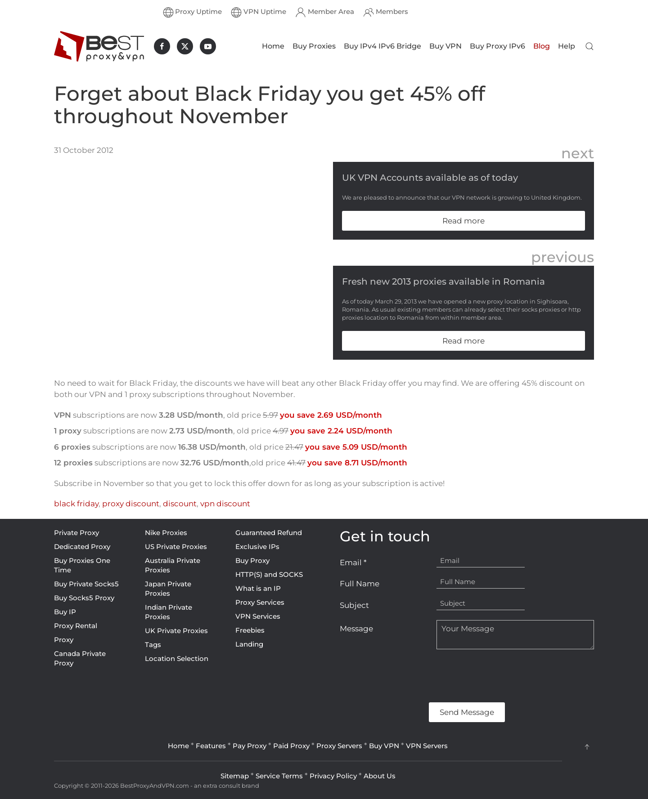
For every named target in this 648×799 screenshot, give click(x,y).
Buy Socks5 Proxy (84, 598)
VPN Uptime (258, 12)
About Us (380, 776)
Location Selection (176, 658)
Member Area (324, 12)
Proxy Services (259, 602)
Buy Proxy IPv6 (497, 46)
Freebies (250, 630)
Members (385, 12)
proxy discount (130, 503)
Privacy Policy (333, 776)
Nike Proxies (166, 532)
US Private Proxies (176, 546)
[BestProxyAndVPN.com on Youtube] (208, 46)
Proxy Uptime (192, 12)
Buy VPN (445, 46)
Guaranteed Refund (268, 532)
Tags (153, 644)
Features (211, 745)
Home (273, 46)
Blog (541, 46)
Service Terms (279, 776)
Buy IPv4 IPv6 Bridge (382, 46)
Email (353, 562)
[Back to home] (99, 46)
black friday (76, 503)
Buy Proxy (252, 560)
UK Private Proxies (176, 630)
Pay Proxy (249, 745)
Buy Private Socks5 (86, 584)
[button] (589, 46)
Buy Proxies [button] (314, 46)
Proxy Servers (339, 745)
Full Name (359, 583)
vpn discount (225, 503)
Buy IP (65, 611)
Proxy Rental (75, 625)
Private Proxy (76, 532)
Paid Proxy (291, 745)
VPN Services (257, 616)
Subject (354, 605)
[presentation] (408, 675)
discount (180, 503)
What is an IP (258, 588)
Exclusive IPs (257, 546)
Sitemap (234, 776)
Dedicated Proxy (82, 546)
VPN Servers (427, 745)
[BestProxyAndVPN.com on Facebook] (162, 46)
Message (356, 628)
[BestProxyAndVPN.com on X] (185, 46)
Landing (249, 644)
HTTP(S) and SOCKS (269, 574)
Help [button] (566, 46)
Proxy (63, 639)
